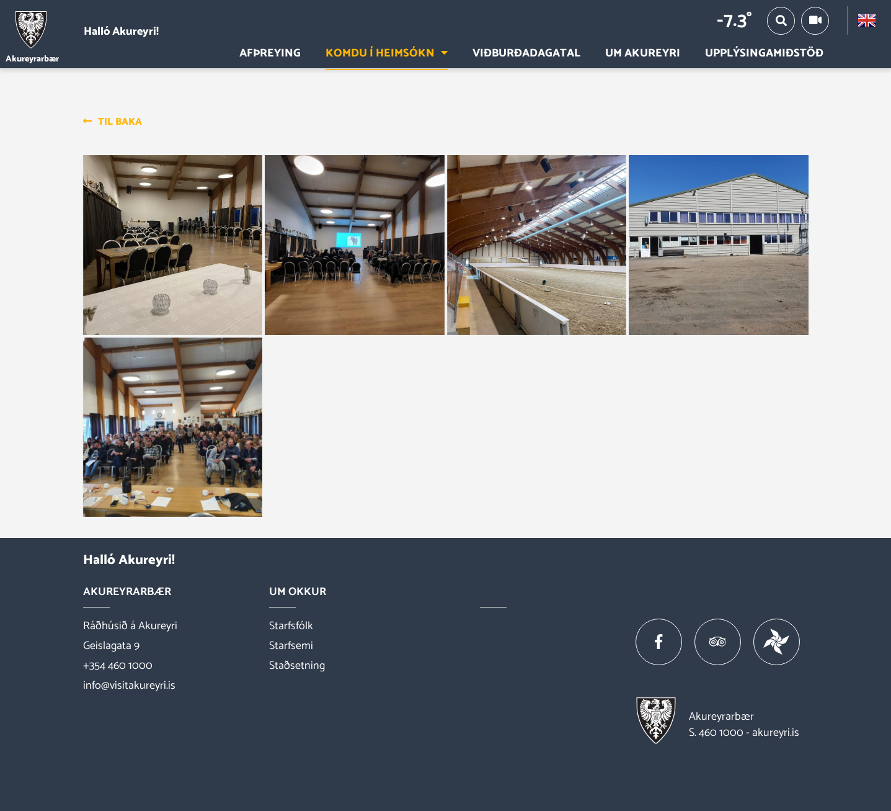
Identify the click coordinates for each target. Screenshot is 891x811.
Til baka (120, 122)
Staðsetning (297, 665)
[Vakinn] (776, 642)
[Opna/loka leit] (781, 21)
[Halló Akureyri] (85, 31)
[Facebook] (659, 642)
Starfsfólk (291, 626)
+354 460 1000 (118, 665)
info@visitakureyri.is (129, 685)
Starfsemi (291, 646)
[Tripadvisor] (717, 642)
